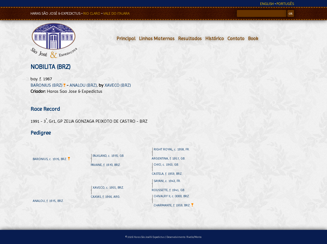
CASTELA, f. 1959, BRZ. (167, 174)
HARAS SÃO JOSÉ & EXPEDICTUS (56, 13)
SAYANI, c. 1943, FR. (167, 181)
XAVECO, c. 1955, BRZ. (108, 187)
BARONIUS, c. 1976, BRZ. (51, 159)
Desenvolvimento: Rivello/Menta (184, 236)
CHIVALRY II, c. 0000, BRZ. (172, 196)
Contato (235, 38)
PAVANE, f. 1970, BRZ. (106, 165)
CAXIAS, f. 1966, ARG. (105, 197)
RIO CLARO (92, 13)
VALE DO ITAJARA (116, 13)
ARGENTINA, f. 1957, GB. (168, 158)
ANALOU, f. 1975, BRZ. (48, 201)
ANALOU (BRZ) (83, 85)
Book (253, 38)
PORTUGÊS (285, 4)
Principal (125, 38)
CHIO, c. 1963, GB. (166, 164)
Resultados (190, 38)
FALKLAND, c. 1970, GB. (108, 156)
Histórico (214, 38)
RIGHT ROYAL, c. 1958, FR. (172, 149)
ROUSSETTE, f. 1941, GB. (168, 190)
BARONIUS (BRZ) (48, 85)
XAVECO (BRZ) (118, 85)
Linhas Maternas (156, 38)
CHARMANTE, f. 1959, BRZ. (173, 205)
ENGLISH (267, 4)
